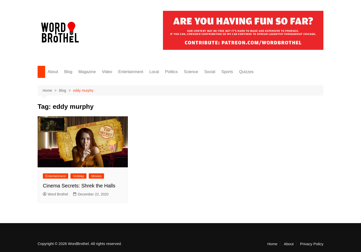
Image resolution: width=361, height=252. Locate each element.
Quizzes (246, 72)
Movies (96, 176)
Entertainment (130, 72)
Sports (227, 72)
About (53, 72)
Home (272, 244)
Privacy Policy (311, 244)
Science (191, 72)
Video (107, 72)
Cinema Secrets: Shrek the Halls (79, 185)
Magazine (87, 72)
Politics (171, 72)
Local (154, 72)
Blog (68, 72)
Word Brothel (55, 194)
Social (209, 72)
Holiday (78, 176)
